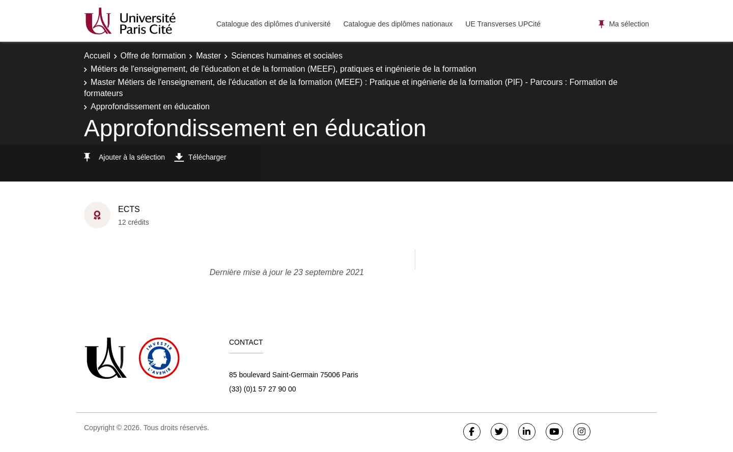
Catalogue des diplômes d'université (273, 24)
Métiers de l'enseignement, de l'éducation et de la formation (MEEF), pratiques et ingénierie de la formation (283, 69)
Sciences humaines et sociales (287, 55)
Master (208, 55)
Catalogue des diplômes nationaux (398, 24)
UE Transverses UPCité (503, 24)
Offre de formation (153, 55)
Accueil (97, 55)
